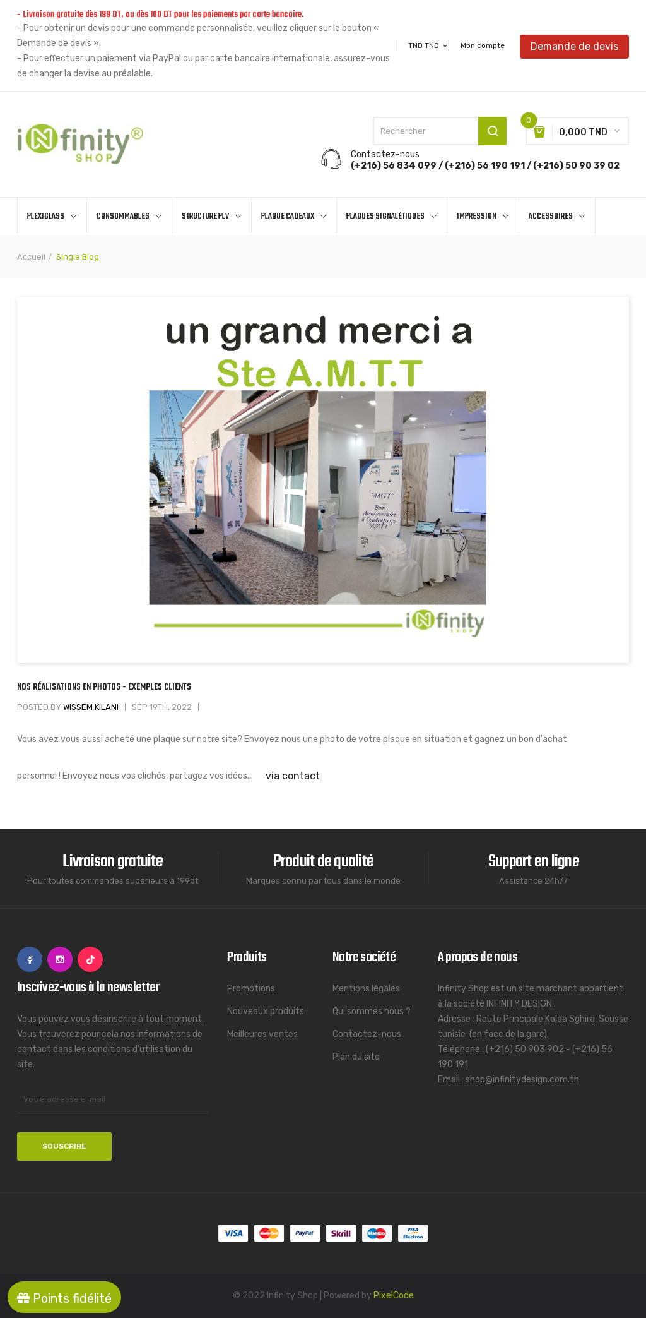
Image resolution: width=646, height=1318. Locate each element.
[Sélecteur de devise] (428, 45)
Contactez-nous (366, 1034)
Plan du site (356, 1056)
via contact (293, 776)
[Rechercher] (440, 131)
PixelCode (393, 1295)
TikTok (90, 959)
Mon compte (483, 45)
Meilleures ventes (262, 1034)
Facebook (29, 959)
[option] (323, 480)
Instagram (60, 959)
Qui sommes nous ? (371, 1011)
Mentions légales (366, 988)
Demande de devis (574, 45)
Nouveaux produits (265, 1011)
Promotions (251, 988)
